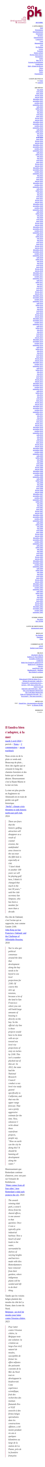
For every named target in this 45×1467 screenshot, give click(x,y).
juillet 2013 (39, 370)
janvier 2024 (39, 143)
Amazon (40, 82)
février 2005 (39, 557)
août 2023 (40, 152)
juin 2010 (40, 437)
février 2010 (39, 444)
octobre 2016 (39, 299)
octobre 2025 (39, 103)
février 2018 (39, 269)
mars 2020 (39, 221)
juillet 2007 (39, 502)
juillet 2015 (39, 328)
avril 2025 (39, 114)
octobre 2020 (39, 208)
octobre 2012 (39, 387)
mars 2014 (39, 357)
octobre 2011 (39, 410)
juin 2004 (40, 572)
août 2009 (40, 456)
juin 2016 (40, 307)
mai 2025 (40, 112)
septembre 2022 (38, 173)
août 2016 (40, 303)
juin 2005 (40, 549)
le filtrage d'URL (37, 705)
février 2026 (39, 95)
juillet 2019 (39, 236)
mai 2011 (40, 418)
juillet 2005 (39, 547)
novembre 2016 (38, 297)
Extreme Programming (35, 62)
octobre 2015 (39, 322)
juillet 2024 (39, 131)
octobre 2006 (39, 519)
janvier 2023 (39, 166)
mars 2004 (39, 578)
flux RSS (40, 619)
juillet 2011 (39, 414)
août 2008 (40, 479)
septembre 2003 (38, 589)
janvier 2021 (39, 202)
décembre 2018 (38, 250)
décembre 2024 (38, 122)
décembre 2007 (38, 494)
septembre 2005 (38, 544)
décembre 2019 (38, 227)
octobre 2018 (39, 254)
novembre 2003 (38, 585)
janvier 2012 (39, 404)
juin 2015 (40, 330)
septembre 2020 (38, 210)
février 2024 (39, 141)
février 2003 (39, 603)
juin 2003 (40, 595)
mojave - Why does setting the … (32, 685)
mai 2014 (40, 353)
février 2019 (39, 246)
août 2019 (40, 234)
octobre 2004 (39, 565)
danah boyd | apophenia (35, 664)
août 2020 (40, 212)
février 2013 (39, 379)
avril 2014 (39, 355)
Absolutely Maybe (37, 655)
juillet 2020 (39, 213)
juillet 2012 (39, 393)
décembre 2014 (38, 339)
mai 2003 (40, 597)
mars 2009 (39, 465)
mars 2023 (39, 162)
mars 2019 (39, 244)
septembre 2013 (38, 366)
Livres (41, 49)
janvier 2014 (39, 360)
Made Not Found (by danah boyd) (32, 662)
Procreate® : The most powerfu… (32, 696)
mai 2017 (40, 286)
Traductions (39, 64)
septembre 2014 (38, 345)
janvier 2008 (39, 492)
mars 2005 (39, 555)
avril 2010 (39, 441)
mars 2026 (39, 93)
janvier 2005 (39, 559)
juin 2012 (40, 395)
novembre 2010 (38, 429)
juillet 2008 (39, 481)
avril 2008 (39, 486)
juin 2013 (40, 372)
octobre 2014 (39, 343)
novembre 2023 (38, 147)
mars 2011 (39, 421)
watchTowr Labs (37, 668)
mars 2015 (39, 336)
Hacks (41, 70)
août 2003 (40, 591)
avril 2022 (39, 177)
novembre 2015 (38, 320)
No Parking (39, 47)
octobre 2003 (39, 587)
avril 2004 (39, 576)
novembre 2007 (38, 496)
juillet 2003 (39, 593)
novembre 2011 (38, 408)
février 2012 (39, 402)
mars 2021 (39, 198)
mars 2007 (39, 509)
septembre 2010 (38, 433)
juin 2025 (40, 110)
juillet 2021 (39, 191)
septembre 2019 (38, 233)
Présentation (39, 30)
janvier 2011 (39, 425)
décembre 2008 (38, 471)
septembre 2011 (38, 412)
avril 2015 (39, 334)
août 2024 (40, 130)
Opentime (40, 637)
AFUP (41, 646)
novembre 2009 (38, 450)
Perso (41, 68)
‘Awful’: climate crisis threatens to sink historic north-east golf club (15, 809)
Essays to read (38, 687)
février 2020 (39, 223)
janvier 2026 (39, 97)
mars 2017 (39, 290)
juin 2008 (40, 482)
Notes (41, 72)
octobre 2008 (39, 475)
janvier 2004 (39, 582)
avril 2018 (39, 265)
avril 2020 (39, 219)
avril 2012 (39, 399)
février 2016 (39, 315)
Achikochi (39, 660)
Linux (41, 58)
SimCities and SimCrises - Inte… (32, 689)
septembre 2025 (38, 105)
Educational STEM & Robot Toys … (31, 679)
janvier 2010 (39, 446)
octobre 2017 (39, 276)
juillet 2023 (39, 154)
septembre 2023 (38, 151)
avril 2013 (39, 376)
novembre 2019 (38, 229)
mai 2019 (40, 240)
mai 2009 (40, 461)
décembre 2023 (38, 145)
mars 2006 (39, 532)
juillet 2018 (39, 259)
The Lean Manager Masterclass (33, 690)
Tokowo (40, 666)
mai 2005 (40, 551)
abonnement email (37, 628)
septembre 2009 (38, 454)
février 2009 (39, 467)
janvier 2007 (39, 513)
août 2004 (40, 568)
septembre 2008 (38, 477)
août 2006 (40, 523)
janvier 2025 (39, 120)
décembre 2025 (38, 99)
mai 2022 (40, 175)
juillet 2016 (39, 305)
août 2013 (40, 368)
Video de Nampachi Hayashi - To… (31, 694)
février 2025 (39, 118)
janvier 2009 (39, 469)
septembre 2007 (38, 500)
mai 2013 (40, 374)
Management (39, 43)
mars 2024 (39, 139)
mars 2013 (39, 378)
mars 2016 (39, 313)
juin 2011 (40, 416)
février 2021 (39, 200)
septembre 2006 (38, 521)
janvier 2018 (39, 271)
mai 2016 (40, 309)
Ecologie (40, 51)
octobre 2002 (39, 610)
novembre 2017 (38, 275)
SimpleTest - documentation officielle (31, 703)
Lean (41, 41)
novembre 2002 (38, 608)
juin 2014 (40, 351)
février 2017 (39, 292)
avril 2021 (39, 196)
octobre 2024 (39, 126)
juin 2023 (40, 156)
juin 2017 (40, 284)
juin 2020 (40, 215)
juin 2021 (40, 193)
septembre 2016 (38, 301)
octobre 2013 (39, 364)
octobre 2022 (39, 172)
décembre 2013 (38, 362)
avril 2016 (39, 311)
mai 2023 (40, 158)
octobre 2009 (39, 452)
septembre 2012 (38, 389)
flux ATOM (39, 621)
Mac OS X (39, 60)
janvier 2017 (39, 294)
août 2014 (40, 347)
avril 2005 (39, 553)
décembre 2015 (38, 318)
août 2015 (40, 326)
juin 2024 (40, 133)
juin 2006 (40, 526)
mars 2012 (39, 400)
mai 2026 (40, 89)
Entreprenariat (38, 37)
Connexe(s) (39, 39)
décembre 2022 (38, 168)
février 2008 (39, 490)
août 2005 (40, 545)
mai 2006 (40, 528)
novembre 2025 (38, 101)
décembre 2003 (38, 584)
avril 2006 (39, 530)
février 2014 (39, 358)
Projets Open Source (36, 55)
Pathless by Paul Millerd (35, 657)
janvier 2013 (39, 381)
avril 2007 (39, 507)
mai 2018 (40, 263)
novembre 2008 (38, 473)
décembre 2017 (38, 273)
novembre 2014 (38, 341)
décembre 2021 (38, 183)
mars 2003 (39, 601)
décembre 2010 (38, 427)
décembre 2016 (38, 296)
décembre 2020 (38, 204)
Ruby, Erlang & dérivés (35, 66)
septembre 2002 (38, 612)
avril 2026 (39, 91)
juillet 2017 (39, 282)
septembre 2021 (38, 187)
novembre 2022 (38, 170)
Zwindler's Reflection (36, 659)
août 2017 (40, 280)
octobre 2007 (39, 498)
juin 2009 (40, 460)
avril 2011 (39, 420)
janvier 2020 (39, 225)
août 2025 (40, 107)
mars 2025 (39, 116)
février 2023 (39, 164)
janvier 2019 (39, 248)
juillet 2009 (39, 458)
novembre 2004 (38, 563)
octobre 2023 (39, 149)
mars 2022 (39, 179)
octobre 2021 (39, 185)
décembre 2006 (38, 515)
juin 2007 (40, 503)
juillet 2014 (39, 349)
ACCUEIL (39, 22)
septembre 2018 (38, 255)
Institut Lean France (36, 648)
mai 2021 (40, 194)
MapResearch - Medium (35, 670)
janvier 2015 (39, 337)
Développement (38, 32)
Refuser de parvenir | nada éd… (33, 681)
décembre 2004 (38, 561)
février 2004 (39, 580)
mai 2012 (40, 397)
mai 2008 (40, 484)
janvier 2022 (39, 181)
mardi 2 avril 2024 (13, 741)
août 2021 (40, 189)
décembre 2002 (38, 606)
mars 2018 (39, 267)
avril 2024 (39, 137)
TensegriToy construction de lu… (32, 683)
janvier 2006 (39, 536)
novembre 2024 (38, 124)
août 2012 (40, 391)
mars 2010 (39, 442)
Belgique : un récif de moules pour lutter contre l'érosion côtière (15, 1315)
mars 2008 (39, 488)
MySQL (40, 35)
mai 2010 (40, 439)
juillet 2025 (39, 109)
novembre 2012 (38, 385)
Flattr (41, 81)
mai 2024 (40, 135)
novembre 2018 (38, 252)
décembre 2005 (38, 538)
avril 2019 (39, 242)
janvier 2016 (39, 317)
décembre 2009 (38, 448)
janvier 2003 (39, 605)
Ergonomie (39, 34)
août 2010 (40, 435)
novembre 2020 (38, 206)
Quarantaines (39, 74)
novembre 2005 (38, 540)
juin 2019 (40, 238)
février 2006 (39, 534)
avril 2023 (39, 160)
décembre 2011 (38, 406)
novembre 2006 (38, 517)
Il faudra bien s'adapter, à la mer (14, 732)
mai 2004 (40, 574)
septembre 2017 (38, 278)
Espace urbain (38, 53)
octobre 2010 (39, 431)
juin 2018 (40, 261)
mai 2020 (40, 217)
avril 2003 (39, 599)
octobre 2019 (39, 231)
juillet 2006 (39, 524)
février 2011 (39, 423)
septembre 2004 (38, 566)
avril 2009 (39, 463)
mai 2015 (40, 332)
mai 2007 (40, 505)
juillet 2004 (39, 570)
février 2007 (39, 511)
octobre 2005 (39, 542)
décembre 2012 (38, 383)
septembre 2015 (38, 324)
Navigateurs (39, 56)
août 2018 (40, 257)
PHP (41, 28)
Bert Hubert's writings (36, 672)
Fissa (41, 639)
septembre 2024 (38, 128)
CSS (41, 45)
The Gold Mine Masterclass (34, 692)
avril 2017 (39, 288)
